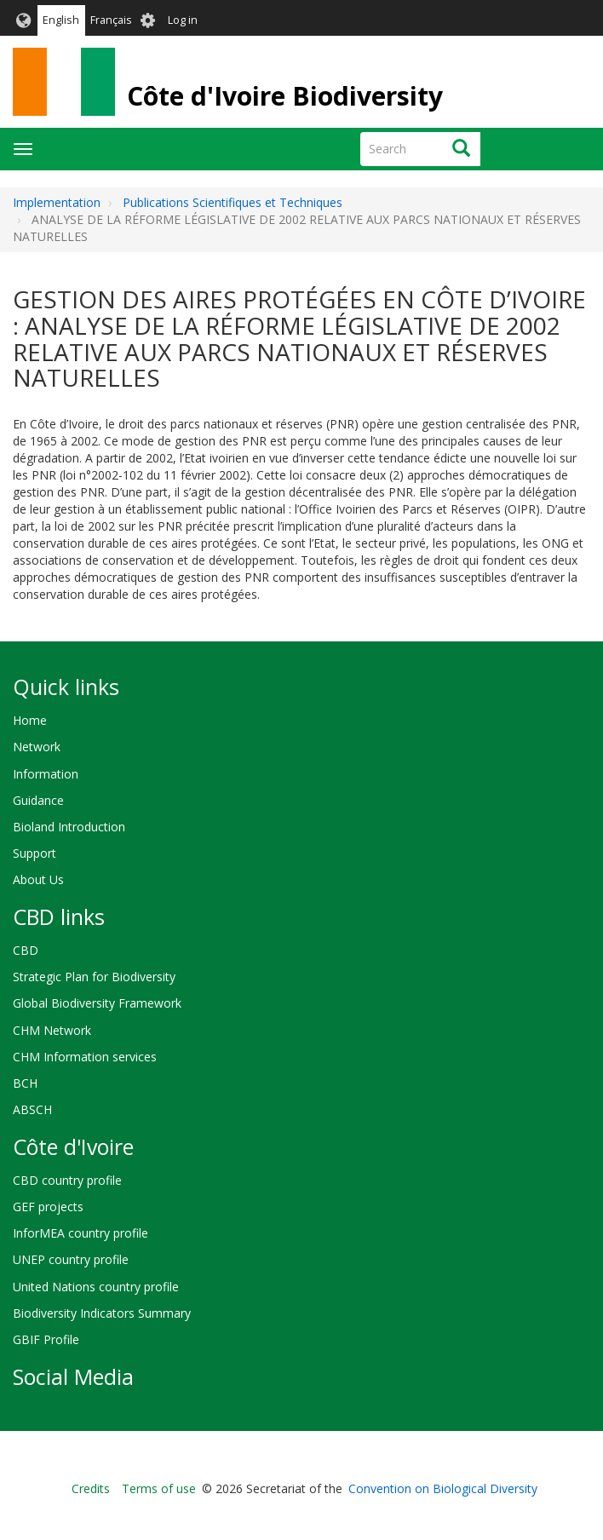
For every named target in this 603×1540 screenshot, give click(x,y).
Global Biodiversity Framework (97, 1003)
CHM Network (52, 1030)
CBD (25, 950)
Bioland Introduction (69, 827)
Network (36, 746)
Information (45, 774)
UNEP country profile (71, 1259)
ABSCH (32, 1109)
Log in (183, 20)
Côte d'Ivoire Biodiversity (285, 95)
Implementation (56, 202)
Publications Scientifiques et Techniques (232, 202)
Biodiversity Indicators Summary (102, 1313)
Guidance (38, 800)
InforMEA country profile (80, 1233)
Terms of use (159, 1488)
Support (34, 853)
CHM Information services (85, 1057)
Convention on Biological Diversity (442, 1488)
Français (111, 20)
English (61, 20)
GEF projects (48, 1206)
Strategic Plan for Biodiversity (94, 976)
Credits (91, 1488)
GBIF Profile (46, 1339)
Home (30, 720)
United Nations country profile (96, 1287)
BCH (25, 1083)
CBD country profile (67, 1180)
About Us (38, 879)
